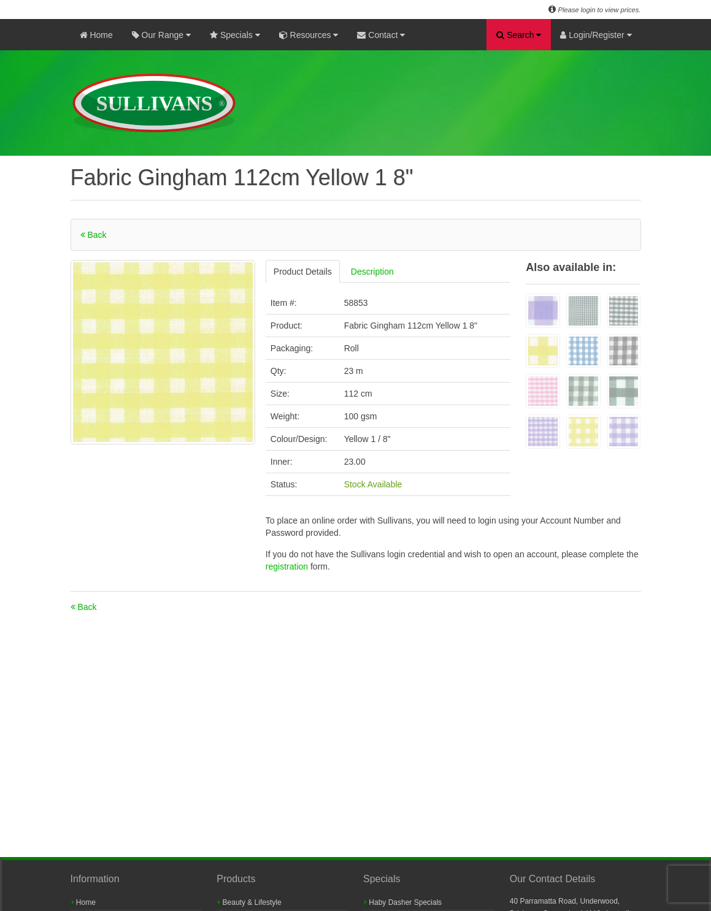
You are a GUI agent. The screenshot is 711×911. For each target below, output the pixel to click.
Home (96, 35)
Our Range (161, 35)
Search (518, 35)
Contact (381, 35)
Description (372, 271)
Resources (309, 35)
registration (288, 566)
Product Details (303, 271)
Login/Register (595, 35)
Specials (235, 35)
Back (93, 235)
